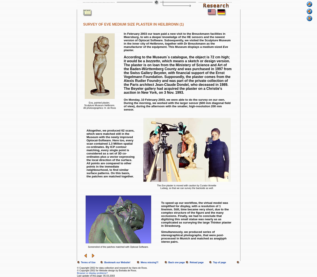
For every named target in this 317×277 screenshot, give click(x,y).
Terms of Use (88, 262)
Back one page (176, 262)
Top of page (219, 262)
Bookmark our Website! (117, 262)
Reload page (196, 262)
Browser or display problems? (92, 273)
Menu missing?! (149, 262)
